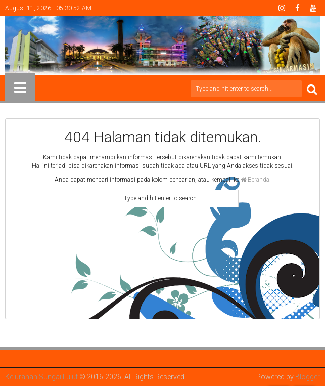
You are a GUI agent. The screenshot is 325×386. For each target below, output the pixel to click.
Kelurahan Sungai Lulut (41, 377)
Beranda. (256, 179)
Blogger (307, 377)
